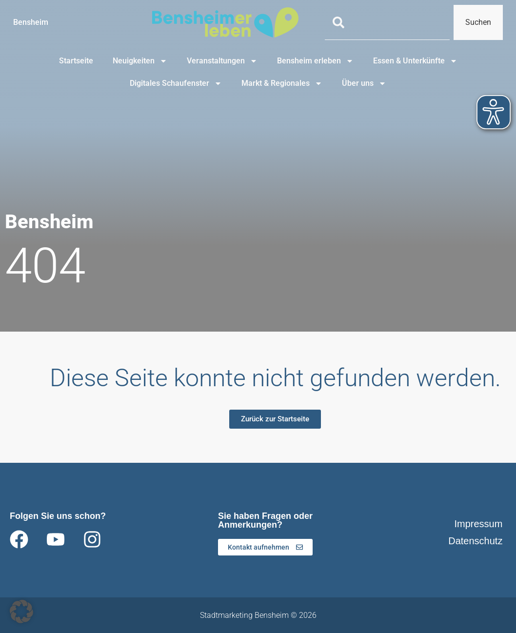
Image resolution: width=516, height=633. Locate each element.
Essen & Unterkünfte (415, 61)
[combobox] (387, 22)
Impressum (478, 523)
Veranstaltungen (222, 61)
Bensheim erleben (315, 61)
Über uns (364, 83)
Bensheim (30, 22)
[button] (21, 611)
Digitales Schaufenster (176, 83)
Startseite (76, 60)
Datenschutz (475, 540)
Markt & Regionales (281, 83)
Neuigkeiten (140, 61)
